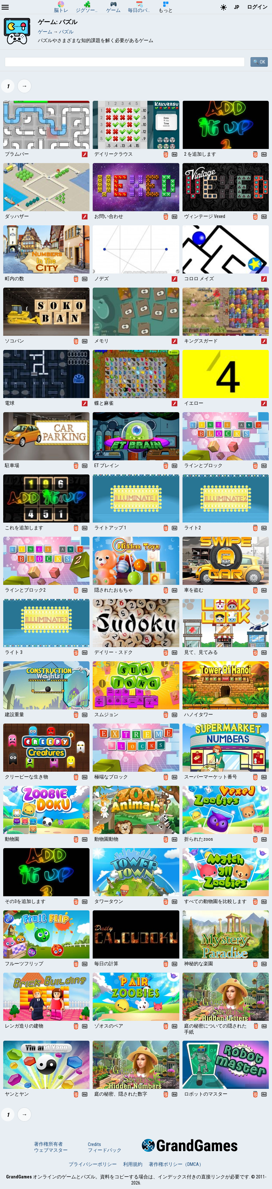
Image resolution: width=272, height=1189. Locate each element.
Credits (94, 1144)
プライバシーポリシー (93, 1164)
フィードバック (105, 1150)
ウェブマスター (51, 1150)
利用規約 (132, 1164)
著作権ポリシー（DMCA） (176, 1164)
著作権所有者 (48, 1144)
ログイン (257, 7)
